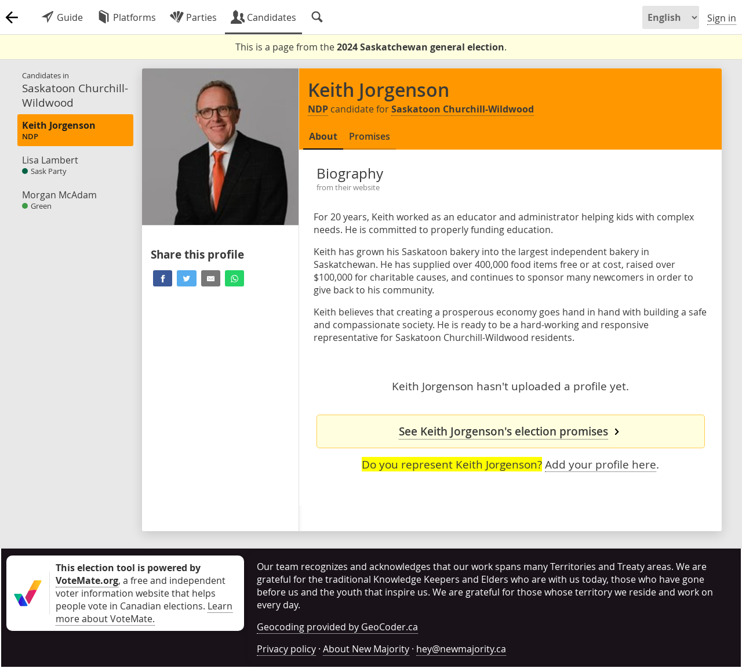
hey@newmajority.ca (461, 648)
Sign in (721, 18)
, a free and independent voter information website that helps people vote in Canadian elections (140, 586)
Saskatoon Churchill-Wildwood (462, 109)
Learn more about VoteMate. (144, 612)
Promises (369, 136)
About (323, 136)
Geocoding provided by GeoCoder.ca (337, 626)
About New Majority (366, 648)
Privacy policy (286, 648)
